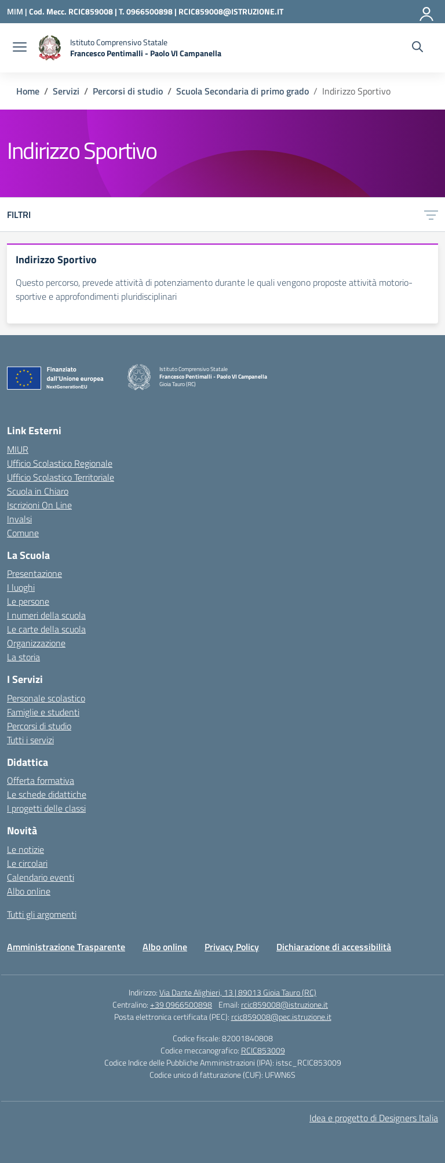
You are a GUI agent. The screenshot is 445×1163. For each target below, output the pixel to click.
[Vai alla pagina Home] (27, 91)
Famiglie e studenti (43, 712)
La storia (23, 657)
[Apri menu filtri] (431, 214)
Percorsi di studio (39, 726)
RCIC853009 (263, 1050)
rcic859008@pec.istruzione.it (281, 1017)
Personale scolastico (46, 698)
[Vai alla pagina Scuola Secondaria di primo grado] (242, 91)
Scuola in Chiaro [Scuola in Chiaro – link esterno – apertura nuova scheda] (37, 491)
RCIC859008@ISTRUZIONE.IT (230, 11)
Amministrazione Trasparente (66, 947)
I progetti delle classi (46, 808)
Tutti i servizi (30, 740)
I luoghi (21, 587)
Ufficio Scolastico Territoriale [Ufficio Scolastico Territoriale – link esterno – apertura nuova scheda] (60, 477)
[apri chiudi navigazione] (20, 48)
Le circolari (27, 863)
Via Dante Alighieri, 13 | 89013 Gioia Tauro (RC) (237, 992)
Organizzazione (36, 643)
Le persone (28, 601)
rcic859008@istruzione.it (284, 1004)
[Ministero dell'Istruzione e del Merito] (18, 11)
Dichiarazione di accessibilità (333, 947)
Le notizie (25, 849)
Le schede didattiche (46, 794)
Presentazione (34, 573)
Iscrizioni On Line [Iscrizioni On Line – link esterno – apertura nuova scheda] (39, 505)
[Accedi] (427, 11)
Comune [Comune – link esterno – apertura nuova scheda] (23, 533)
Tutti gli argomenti (41, 914)
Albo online (28, 891)
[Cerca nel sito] (417, 48)
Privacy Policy (232, 947)
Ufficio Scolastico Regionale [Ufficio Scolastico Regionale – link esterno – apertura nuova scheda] (59, 463)
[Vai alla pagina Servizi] (66, 91)
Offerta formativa (40, 780)
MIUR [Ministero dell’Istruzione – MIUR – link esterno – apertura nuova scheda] (17, 449)
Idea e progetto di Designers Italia (373, 1118)
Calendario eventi (40, 877)
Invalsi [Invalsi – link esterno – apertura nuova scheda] (19, 519)
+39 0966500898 (181, 1004)
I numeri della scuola (46, 615)
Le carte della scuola (46, 629)
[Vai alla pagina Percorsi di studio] (128, 91)
